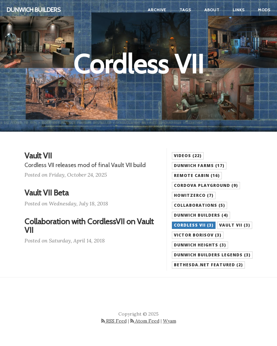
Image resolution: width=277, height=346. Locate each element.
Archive (157, 9)
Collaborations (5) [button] (199, 205)
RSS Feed (114, 321)
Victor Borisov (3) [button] (197, 235)
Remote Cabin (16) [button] (197, 175)
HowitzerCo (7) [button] (194, 195)
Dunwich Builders (34, 10)
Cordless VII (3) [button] (194, 225)
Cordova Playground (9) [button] (206, 185)
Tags (185, 9)
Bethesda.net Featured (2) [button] (208, 265)
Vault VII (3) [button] (234, 225)
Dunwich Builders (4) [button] (201, 215)
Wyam (169, 321)
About (211, 9)
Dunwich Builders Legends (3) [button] (212, 255)
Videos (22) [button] (188, 155)
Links (239, 9)
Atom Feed (144, 321)
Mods (264, 9)
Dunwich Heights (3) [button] (200, 245)
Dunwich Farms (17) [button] (199, 165)
